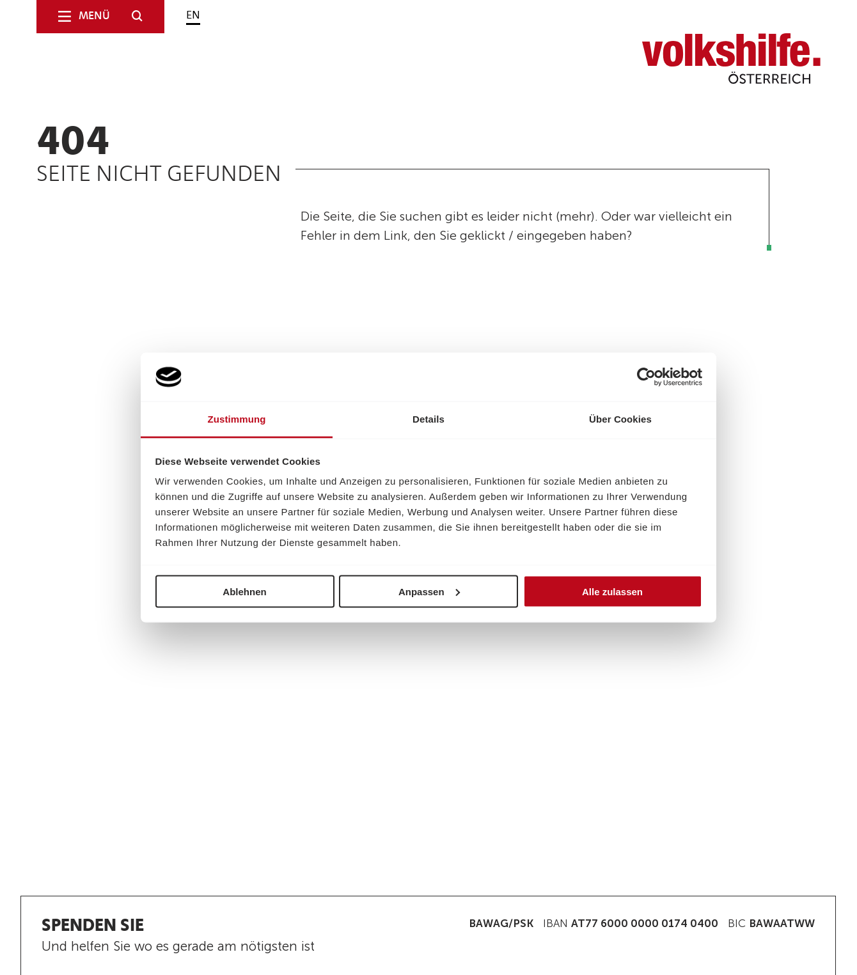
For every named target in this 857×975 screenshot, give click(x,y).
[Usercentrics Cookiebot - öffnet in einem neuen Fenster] (646, 376)
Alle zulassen (612, 591)
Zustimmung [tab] (237, 419)
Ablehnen (244, 591)
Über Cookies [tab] (620, 419)
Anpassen (429, 591)
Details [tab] (428, 419)
